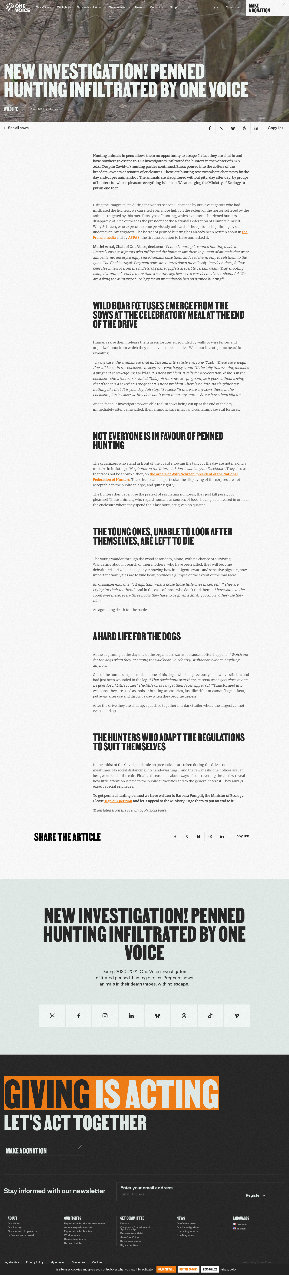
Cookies (97, 1262)
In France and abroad (21, 1235)
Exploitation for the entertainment (84, 1224)
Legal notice (11, 1262)
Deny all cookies (188, 1269)
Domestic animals (75, 1239)
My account (233, 7)
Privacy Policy (34, 1262)
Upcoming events (187, 1231)
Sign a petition (129, 1245)
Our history (14, 1228)
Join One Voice (129, 1237)
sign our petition (118, 801)
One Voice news (186, 1224)
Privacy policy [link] (228, 1269)
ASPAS (134, 237)
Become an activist (131, 1233)
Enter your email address (146, 1188)
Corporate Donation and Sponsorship (135, 1229)
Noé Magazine (185, 1235)
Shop (173, 7)
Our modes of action (89, 7)
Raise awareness (130, 1241)
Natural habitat (73, 1243)
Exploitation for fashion (78, 1231)
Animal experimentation (78, 1228)
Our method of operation (23, 1231)
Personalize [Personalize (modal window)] (210, 1269)
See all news (16, 128)
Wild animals (72, 1235)
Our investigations (188, 1228)
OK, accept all (166, 1269)
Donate (124, 1224)
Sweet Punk (264, 1262)
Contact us (157, 7)
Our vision (14, 1224)
